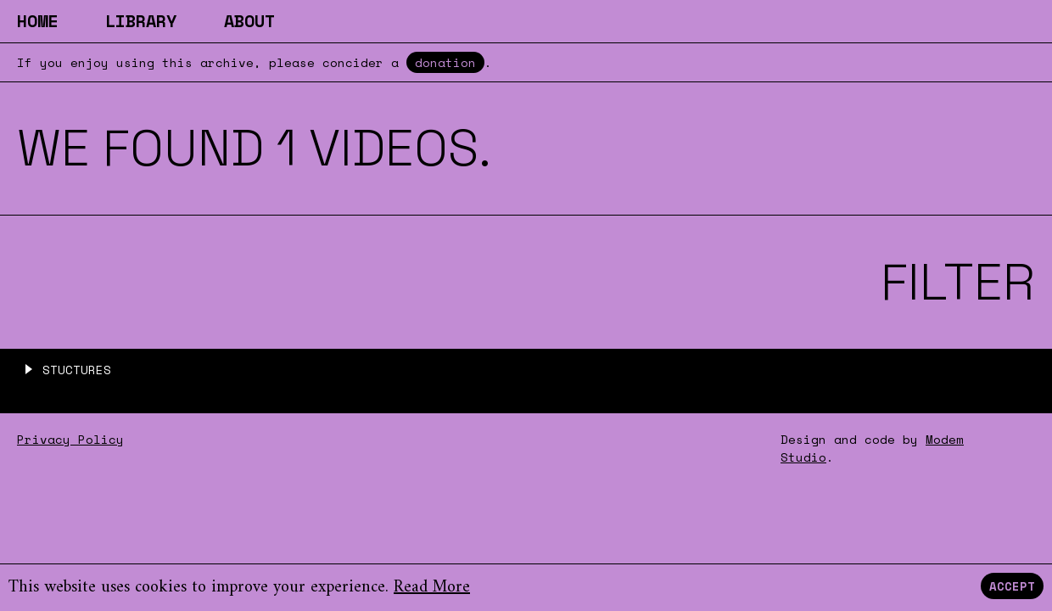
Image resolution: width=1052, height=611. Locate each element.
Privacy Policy (70, 439)
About (249, 20)
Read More (432, 588)
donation (445, 62)
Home (37, 20)
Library (140, 20)
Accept (1012, 586)
